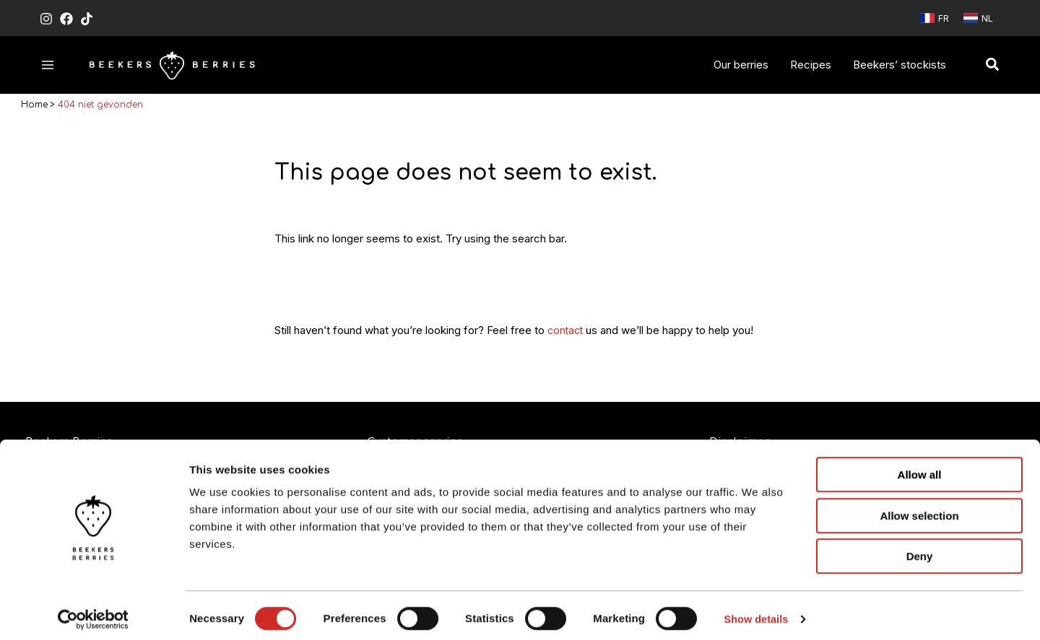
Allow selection (919, 508)
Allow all (920, 467)
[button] (993, 65)
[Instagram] (46, 18)
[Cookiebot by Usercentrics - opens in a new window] (93, 612)
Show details (758, 611)
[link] (934, 18)
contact (566, 333)
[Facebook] (66, 18)
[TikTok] (86, 18)
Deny (919, 549)
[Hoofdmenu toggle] (48, 65)
